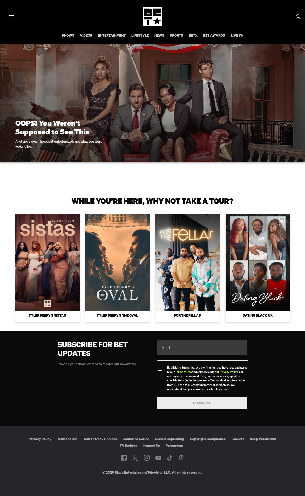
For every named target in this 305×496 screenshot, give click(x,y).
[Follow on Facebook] (124, 458)
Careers (238, 439)
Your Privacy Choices (100, 439)
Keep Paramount (263, 439)
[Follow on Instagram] (147, 458)
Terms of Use (183, 372)
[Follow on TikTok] (170, 458)
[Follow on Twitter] (135, 458)
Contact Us (151, 445)
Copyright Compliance (208, 439)
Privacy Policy (228, 372)
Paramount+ (175, 445)
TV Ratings (128, 445)
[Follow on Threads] (181, 458)
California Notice (136, 439)
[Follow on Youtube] (158, 458)
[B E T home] (152, 24)
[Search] (298, 16)
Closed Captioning (169, 439)
